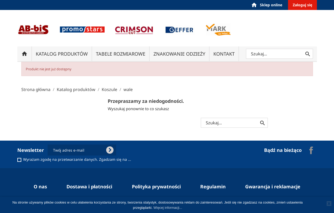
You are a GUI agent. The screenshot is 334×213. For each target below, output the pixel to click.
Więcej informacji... (167, 208)
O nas (40, 186)
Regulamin (213, 186)
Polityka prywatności (156, 186)
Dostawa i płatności (89, 186)
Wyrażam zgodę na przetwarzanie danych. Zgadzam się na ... (77, 159)
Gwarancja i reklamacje (272, 186)
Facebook (311, 150)
